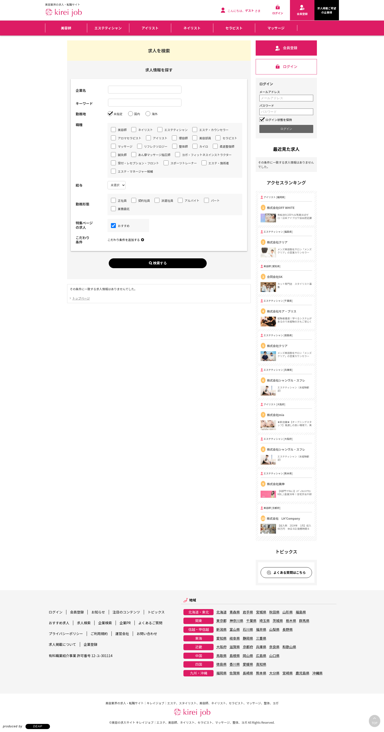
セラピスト (233, 27)
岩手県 (248, 612)
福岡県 (221, 673)
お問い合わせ (147, 633)
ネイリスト (192, 27)
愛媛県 (248, 664)
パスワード (266, 105)
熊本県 (261, 673)
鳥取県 (221, 656)
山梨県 (274, 630)
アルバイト (188, 200)
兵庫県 (261, 647)
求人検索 (84, 622)
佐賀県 (234, 673)
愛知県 (221, 638)
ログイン (55, 612)
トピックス (156, 612)
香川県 (234, 664)
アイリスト (150, 27)
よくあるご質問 (150, 622)
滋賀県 (234, 647)
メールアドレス (269, 92)
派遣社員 (164, 200)
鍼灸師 (119, 154)
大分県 (274, 673)
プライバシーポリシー (66, 633)
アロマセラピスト (126, 137)
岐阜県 (234, 638)
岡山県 (248, 656)
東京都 (221, 621)
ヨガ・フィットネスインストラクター (203, 154)
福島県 (301, 612)
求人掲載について (62, 644)
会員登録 (77, 612)
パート (212, 200)
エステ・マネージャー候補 (132, 171)
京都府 (248, 647)
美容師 (66, 27)
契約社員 (140, 200)
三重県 (261, 638)
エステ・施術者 (215, 162)
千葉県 (251, 621)
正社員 (119, 200)
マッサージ (276, 27)
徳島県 (221, 664)
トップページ (81, 298)
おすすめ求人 (59, 622)
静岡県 (248, 638)
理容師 (180, 137)
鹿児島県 (302, 673)
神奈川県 (236, 621)
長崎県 (248, 673)
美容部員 (201, 137)
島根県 (234, 656)
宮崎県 (287, 673)
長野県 (287, 630)
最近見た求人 (286, 149)
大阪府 (221, 647)
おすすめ (120, 225)
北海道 (221, 612)
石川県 (248, 630)
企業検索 (105, 622)
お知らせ (98, 612)
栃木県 (291, 621)
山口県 (274, 656)
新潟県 (221, 630)
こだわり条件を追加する (126, 240)
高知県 (261, 664)
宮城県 (261, 612)
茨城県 (278, 621)
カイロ (200, 146)
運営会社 (122, 633)
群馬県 (304, 621)
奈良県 (274, 647)
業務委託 (120, 208)
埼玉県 (264, 621)
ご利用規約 (99, 633)
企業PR (125, 622)
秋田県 (274, 612)
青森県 (234, 612)
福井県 (261, 630)
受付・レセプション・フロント (135, 162)
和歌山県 (289, 647)
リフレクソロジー (152, 146)
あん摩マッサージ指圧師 (150, 154)
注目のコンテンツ (126, 612)
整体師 (180, 146)
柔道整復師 (223, 146)
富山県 (234, 630)
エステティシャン (108, 27)
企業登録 (90, 644)
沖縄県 (317, 673)
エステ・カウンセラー (210, 129)
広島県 (261, 656)
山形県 (287, 612)
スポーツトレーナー (180, 162)
